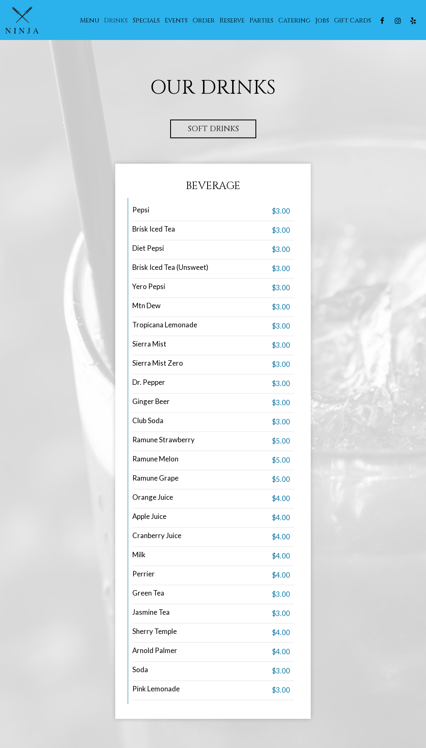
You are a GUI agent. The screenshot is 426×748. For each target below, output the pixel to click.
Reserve (232, 21)
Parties (261, 21)
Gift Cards (352, 21)
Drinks (116, 21)
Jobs (322, 21)
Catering (294, 21)
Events (176, 21)
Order (204, 21)
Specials (146, 21)
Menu (89, 21)
